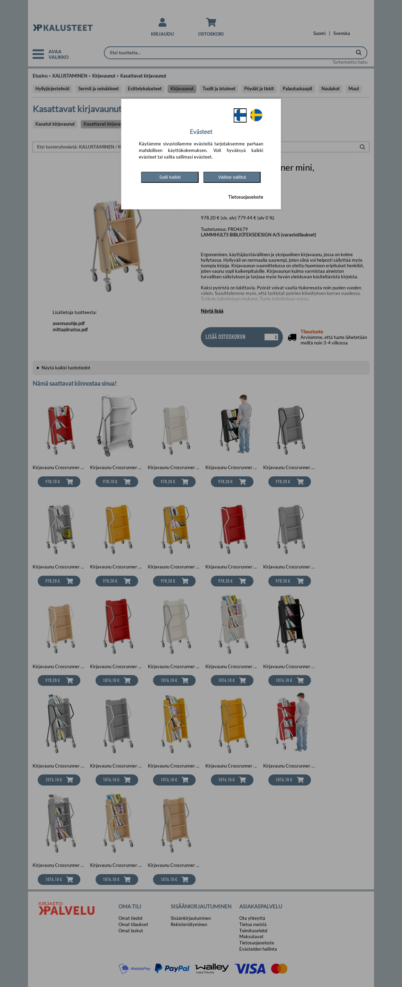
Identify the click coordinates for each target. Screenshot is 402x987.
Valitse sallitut (232, 177)
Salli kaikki (170, 177)
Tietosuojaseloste (245, 197)
